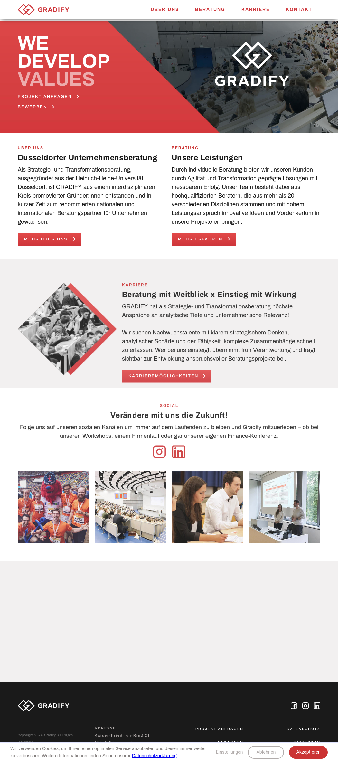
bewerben (230, 742)
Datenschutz (303, 729)
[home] (43, 7)
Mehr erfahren (200, 239)
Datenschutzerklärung (154, 755)
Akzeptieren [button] (308, 752)
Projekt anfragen (219, 729)
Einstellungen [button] (229, 752)
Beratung (210, 9)
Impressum (307, 742)
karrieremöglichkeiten (163, 378)
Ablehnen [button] (266, 752)
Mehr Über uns (46, 239)
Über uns (165, 9)
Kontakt (299, 9)
